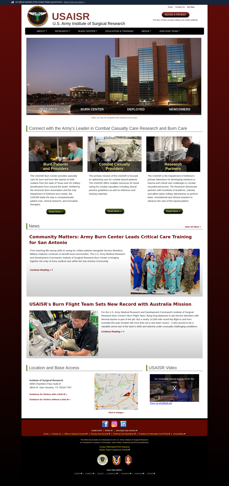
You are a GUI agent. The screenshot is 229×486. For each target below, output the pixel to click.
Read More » (56, 211)
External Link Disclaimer (124, 434)
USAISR (100, 474)
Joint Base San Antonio (126, 430)
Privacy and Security (100, 434)
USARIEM (139, 474)
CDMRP (78, 474)
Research (61, 31)
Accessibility (179, 434)
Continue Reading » (41, 270)
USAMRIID (126, 474)
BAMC (109, 430)
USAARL (89, 474)
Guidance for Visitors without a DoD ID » (50, 399)
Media (145, 31)
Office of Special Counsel (76, 434)
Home (170, 7)
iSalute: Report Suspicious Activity (114, 450)
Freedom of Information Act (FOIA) (154, 434)
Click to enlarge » (116, 412)
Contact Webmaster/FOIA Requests (114, 447)
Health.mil (97, 430)
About (41, 31)
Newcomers (179, 109)
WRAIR (151, 474)
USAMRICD (112, 474)
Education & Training (119, 31)
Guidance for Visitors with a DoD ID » (48, 394)
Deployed (136, 109)
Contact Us (180, 7)
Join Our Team (168, 31)
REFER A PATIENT (175, 14)
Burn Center (86, 31)
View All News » (193, 227)
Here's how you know (73, 2)
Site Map (190, 7)
